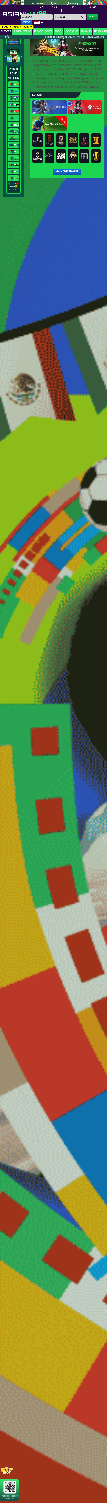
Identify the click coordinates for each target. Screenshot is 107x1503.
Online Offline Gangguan (13, 186)
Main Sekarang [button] (66, 171)
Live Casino (71, 31)
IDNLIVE (27, 31)
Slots (17, 31)
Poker (48, 31)
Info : (7, 37)
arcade (38, 31)
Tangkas (86, 31)
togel (58, 31)
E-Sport (6, 31)
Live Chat (54, 5)
